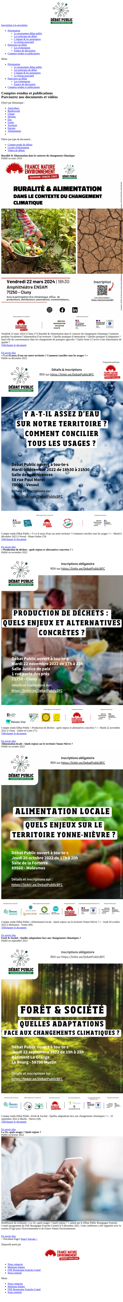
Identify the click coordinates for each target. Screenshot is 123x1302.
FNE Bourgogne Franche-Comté (24, 1270)
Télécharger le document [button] (13, 345)
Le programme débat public (28, 33)
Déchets (12, 116)
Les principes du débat (25, 36)
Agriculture (13, 108)
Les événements (22, 47)
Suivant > (32, 1239)
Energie (11, 128)
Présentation (14, 30)
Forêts (11, 122)
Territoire (12, 125)
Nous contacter (15, 1264)
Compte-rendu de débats (20, 144)
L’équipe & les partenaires (27, 39)
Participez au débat (17, 45)
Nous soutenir (15, 1272)
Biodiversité (14, 111)
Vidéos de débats (16, 150)
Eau (10, 119)
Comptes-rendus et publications (24, 53)
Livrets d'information (18, 147)
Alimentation (14, 131)
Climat (11, 113)
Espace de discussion (24, 50)
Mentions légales (16, 1267)
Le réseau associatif (24, 42)
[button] (14, 25)
